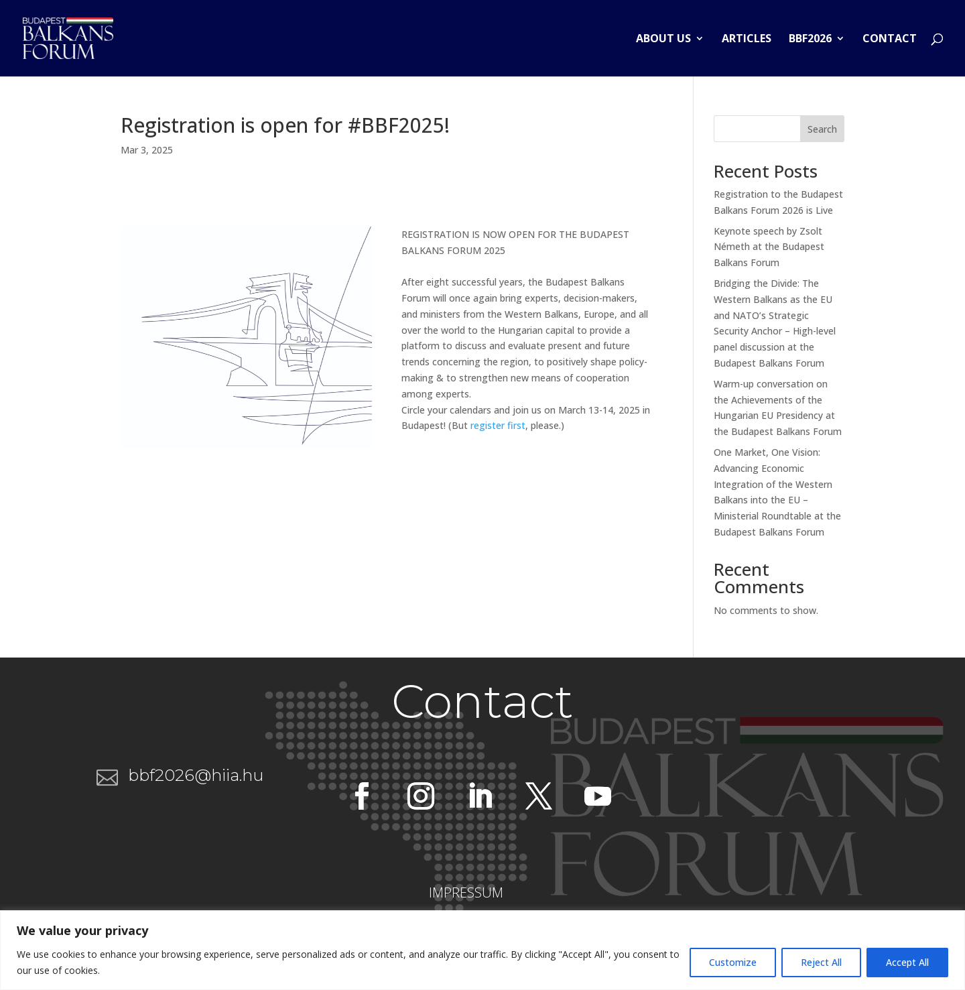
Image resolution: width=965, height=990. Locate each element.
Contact (889, 40)
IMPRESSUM (466, 892)
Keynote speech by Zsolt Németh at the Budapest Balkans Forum (769, 247)
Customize (733, 962)
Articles (746, 40)
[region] (482, 950)
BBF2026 (810, 40)
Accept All (907, 962)
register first (497, 425)
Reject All (821, 962)
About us (663, 40)
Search (822, 129)
